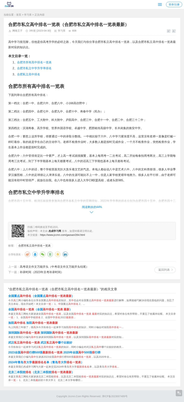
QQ (35, 254)
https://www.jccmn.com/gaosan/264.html (62, 234)
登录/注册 (174, 4)
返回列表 (164, 269)
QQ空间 (57, 254)
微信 (42, 254)
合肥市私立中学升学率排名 (34, 68)
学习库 (28, 14)
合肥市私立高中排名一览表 (34, 245)
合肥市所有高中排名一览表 (34, 62)
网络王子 (17, 30)
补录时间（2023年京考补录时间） (42, 272)
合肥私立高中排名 (28, 74)
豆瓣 (50, 254)
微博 (27, 254)
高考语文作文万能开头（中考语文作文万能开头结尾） (54, 266)
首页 (18, 14)
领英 (65, 254)
